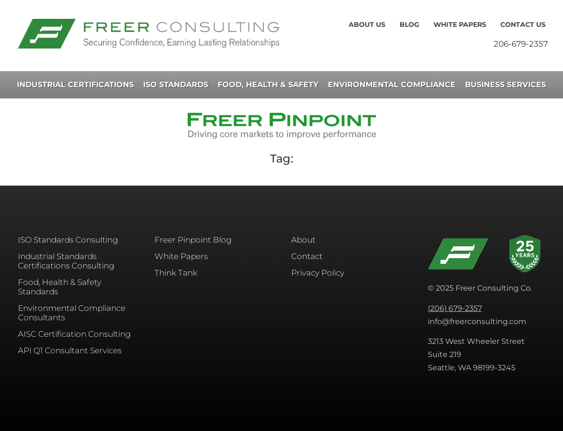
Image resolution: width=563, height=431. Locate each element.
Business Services (505, 84)
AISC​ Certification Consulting (74, 334)
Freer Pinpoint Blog (193, 239)
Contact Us (523, 24)
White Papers (459, 24)
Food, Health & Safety (268, 84)
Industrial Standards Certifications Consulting (66, 261)
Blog (409, 24)
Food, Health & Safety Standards (59, 286)
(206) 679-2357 (455, 308)
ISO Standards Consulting (68, 239)
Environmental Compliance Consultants (71, 312)
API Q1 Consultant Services (70, 350)
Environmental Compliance (392, 84)
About (303, 239)
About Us (367, 24)
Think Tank (176, 272)
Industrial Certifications (75, 84)
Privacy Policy (317, 272)
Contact (307, 256)
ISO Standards (175, 84)
